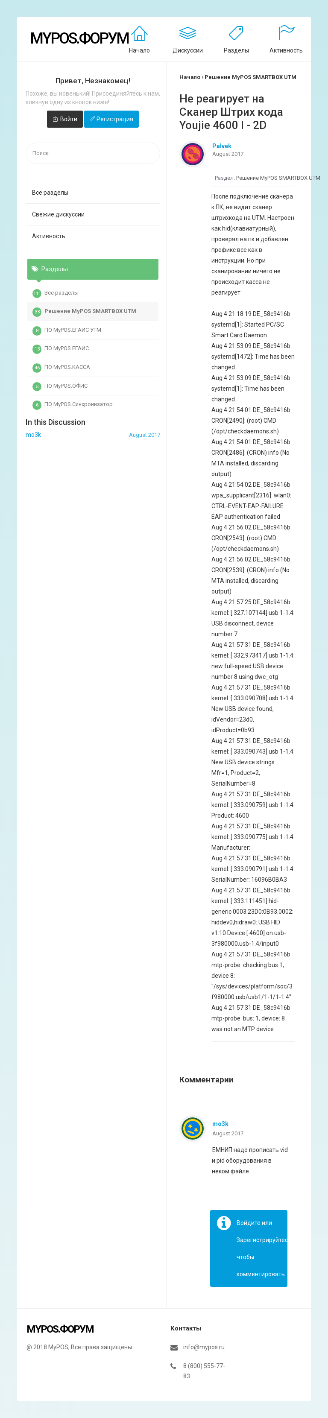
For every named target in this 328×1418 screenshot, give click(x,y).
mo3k (220, 1123)
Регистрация (115, 119)
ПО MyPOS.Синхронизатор (72, 405)
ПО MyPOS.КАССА (61, 368)
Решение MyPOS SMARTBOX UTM (84, 312)
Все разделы (50, 192)
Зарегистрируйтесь (264, 1240)
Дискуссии (188, 50)
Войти (68, 119)
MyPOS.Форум (79, 38)
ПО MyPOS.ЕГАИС (60, 349)
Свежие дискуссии (58, 214)
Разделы (236, 50)
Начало (139, 50)
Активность (286, 50)
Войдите (249, 1222)
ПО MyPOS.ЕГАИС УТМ (66, 331)
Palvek (221, 146)
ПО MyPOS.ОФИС (60, 387)
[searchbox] (93, 153)
